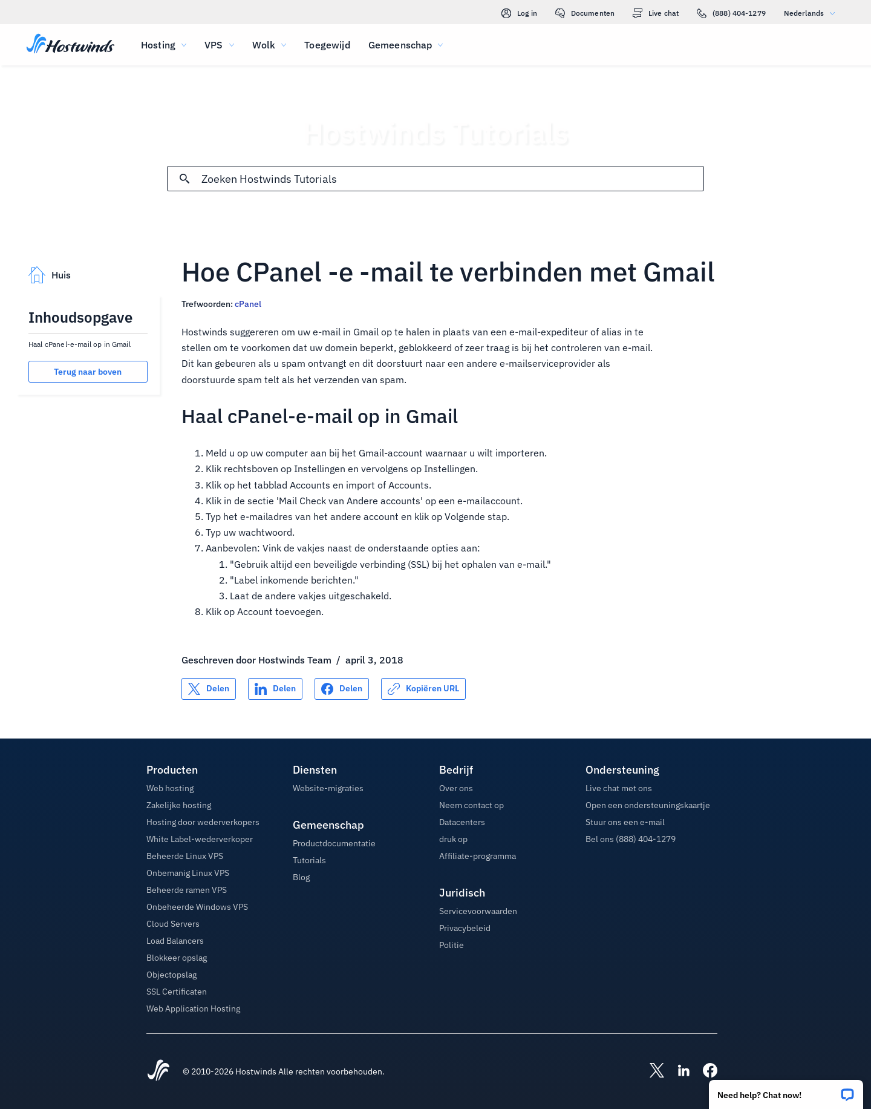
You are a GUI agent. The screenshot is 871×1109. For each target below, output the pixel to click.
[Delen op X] (208, 689)
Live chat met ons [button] (619, 788)
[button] (786, 1090)
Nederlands (812, 13)
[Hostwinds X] (651, 1071)
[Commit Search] (184, 178)
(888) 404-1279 (731, 13)
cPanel (248, 303)
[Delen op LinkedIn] (275, 689)
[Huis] (70, 44)
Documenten (585, 13)
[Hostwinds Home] (158, 1071)
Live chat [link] (656, 13)
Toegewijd (327, 45)
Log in (519, 13)
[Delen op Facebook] (342, 689)
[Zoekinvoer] (452, 179)
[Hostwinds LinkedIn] (677, 1071)
